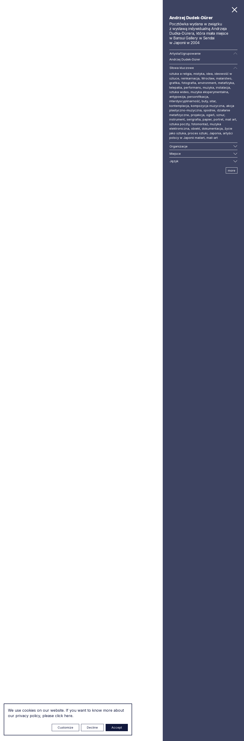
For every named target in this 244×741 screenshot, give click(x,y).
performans (192, 87)
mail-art (212, 137)
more (231, 170)
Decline (92, 727)
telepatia (175, 87)
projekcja (197, 115)
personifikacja (197, 96)
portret (218, 119)
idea (209, 73)
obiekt (195, 128)
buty (205, 101)
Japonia (215, 133)
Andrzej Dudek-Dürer (184, 59)
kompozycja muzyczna (207, 106)
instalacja (223, 87)
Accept (116, 727)
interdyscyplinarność (184, 101)
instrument (177, 119)
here (68, 715)
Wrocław (207, 78)
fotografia (188, 83)
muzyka (208, 87)
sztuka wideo (179, 92)
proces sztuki (197, 133)
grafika (174, 83)
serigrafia (194, 119)
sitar (213, 101)
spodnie (209, 110)
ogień (210, 115)
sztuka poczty (179, 124)
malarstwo (223, 78)
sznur (220, 115)
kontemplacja (179, 106)
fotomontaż (199, 124)
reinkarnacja (190, 78)
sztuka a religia (180, 73)
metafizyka (226, 83)
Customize (65, 727)
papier (207, 119)
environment (207, 83)
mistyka (198, 73)
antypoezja (177, 96)
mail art (230, 119)
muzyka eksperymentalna (209, 92)
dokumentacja (212, 128)
